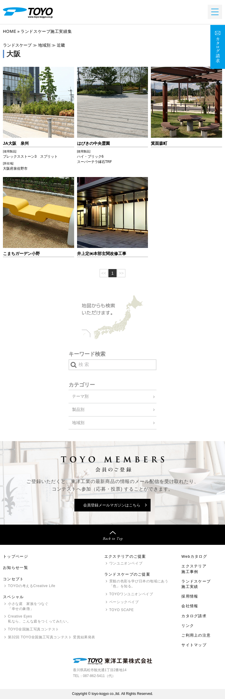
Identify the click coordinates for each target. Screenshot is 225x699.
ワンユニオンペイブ (125, 563)
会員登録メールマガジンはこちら (111, 505)
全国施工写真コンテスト (33, 629)
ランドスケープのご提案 (127, 574)
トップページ (15, 556)
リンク (187, 625)
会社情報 (189, 606)
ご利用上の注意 (196, 635)
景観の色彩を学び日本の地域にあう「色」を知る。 (138, 583)
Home (9, 31)
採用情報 (189, 596)
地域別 (78, 422)
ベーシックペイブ (124, 602)
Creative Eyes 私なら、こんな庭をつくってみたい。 (39, 618)
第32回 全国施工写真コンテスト (51, 637)
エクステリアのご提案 (125, 556)
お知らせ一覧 (15, 567)
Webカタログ (194, 556)
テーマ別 (80, 396)
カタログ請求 (194, 616)
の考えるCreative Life (31, 586)
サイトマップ (194, 645)
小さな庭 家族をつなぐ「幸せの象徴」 (28, 606)
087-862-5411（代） (99, 676)
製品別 (78, 409)
